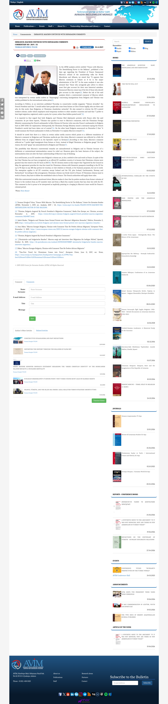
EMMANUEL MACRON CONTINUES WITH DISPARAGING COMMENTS (59, 34)
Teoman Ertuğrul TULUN (26, 47)
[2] (52, 100)
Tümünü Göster (99, 400)
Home (17, 26)
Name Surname (21, 290)
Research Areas (87, 673)
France (30, 56)
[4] (53, 128)
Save (32, 319)
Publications (30, 26)
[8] (50, 163)
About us (56, 673)
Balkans (23, 56)
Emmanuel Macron (40, 56)
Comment (18, 282)
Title (23, 303)
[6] (68, 140)
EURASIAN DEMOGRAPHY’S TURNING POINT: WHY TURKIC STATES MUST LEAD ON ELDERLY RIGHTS (59, 379)
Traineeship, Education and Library (85, 26)
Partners (85, 677)
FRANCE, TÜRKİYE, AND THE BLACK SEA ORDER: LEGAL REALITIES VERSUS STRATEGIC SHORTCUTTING (60, 390)
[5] (83, 131)
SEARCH (148, 41)
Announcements (120, 584)
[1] (81, 92)
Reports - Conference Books (125, 494)
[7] (66, 145)
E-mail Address (19, 297)
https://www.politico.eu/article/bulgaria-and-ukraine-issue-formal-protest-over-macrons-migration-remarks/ (59, 223)
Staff (51, 26)
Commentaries (25, 34)
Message (22, 310)
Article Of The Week (122, 627)
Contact (107, 26)
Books (115, 58)
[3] (83, 114)
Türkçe (13, 2)
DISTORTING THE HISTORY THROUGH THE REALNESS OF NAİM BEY (47, 349)
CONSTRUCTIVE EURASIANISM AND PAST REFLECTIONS (43, 338)
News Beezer (25, 191)
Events (41, 26)
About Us (61, 26)
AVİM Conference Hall (121, 575)
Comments (30, 282)
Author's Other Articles (23, 331)
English (20, 2)
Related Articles (42, 331)
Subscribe (147, 683)
